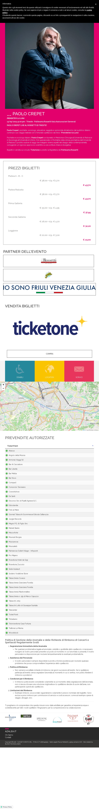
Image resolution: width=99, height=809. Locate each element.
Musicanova (11, 572)
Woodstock (11, 694)
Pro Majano (10, 590)
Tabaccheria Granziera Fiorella (15, 623)
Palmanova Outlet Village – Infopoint (13, 584)
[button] (3, 385)
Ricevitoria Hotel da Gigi (14, 595)
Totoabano (10, 677)
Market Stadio (11, 555)
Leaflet (83, 430)
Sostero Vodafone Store (13, 612)
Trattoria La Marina (13, 690)
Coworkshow (11, 503)
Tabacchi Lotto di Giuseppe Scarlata (13, 656)
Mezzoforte (11, 560)
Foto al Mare (11, 530)
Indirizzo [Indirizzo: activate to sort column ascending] (32, 446)
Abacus (9, 453)
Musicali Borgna (12, 565)
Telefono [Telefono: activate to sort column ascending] (84, 446)
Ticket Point (11, 670)
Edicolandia (11, 523)
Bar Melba (10, 480)
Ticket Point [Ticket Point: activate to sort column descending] (12, 446)
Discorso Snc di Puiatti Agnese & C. (15, 514)
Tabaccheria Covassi (14, 617)
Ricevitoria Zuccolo (14, 601)
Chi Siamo (9, 796)
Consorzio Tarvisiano (14, 497)
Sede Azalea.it (11, 606)
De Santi (9, 509)
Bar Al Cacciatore (13, 469)
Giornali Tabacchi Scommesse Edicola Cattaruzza (14, 536)
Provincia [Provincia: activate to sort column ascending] (72, 446)
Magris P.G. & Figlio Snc (15, 551)
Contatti (8, 799)
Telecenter (10, 663)
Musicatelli (10, 578)
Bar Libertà (10, 474)
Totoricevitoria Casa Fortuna (14, 684)
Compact (10, 492)
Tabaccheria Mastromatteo (11, 637)
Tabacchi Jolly (12, 650)
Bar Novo (10, 487)
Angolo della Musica (14, 460)
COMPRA (49, 354)
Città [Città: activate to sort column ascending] (54, 446)
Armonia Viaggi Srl (13, 465)
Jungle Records (12, 545)
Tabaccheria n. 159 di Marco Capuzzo (14, 644)
